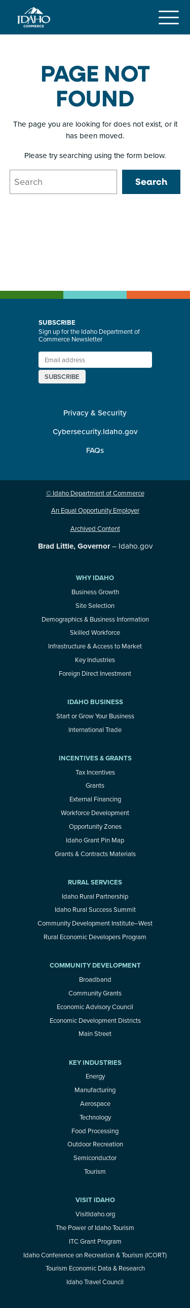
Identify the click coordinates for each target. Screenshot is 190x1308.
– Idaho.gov (95, 546)
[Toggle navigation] (168, 17)
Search (151, 181)
